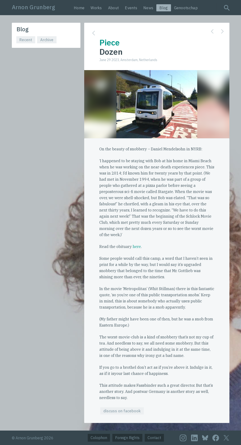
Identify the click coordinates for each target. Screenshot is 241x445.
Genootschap (186, 7)
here (137, 246)
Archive (46, 39)
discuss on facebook (122, 411)
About (113, 7)
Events (131, 7)
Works (96, 7)
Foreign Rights (127, 437)
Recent (25, 39)
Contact (154, 437)
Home (79, 7)
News (148, 7)
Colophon (99, 437)
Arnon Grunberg (33, 7)
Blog (163, 7)
